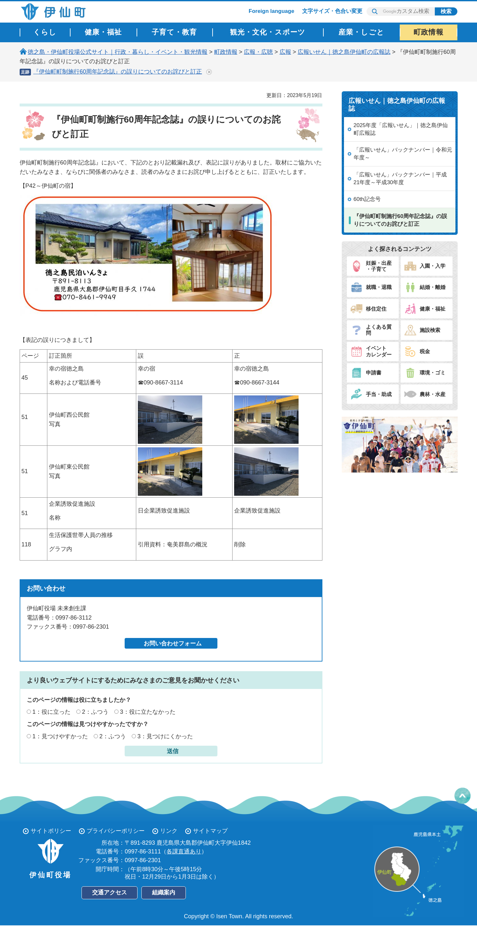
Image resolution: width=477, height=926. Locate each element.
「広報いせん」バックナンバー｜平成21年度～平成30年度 (400, 178)
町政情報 (225, 52)
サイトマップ (210, 831)
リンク (168, 831)
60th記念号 (367, 199)
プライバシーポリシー (116, 831)
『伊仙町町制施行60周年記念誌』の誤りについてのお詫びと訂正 (117, 71)
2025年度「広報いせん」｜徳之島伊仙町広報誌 (401, 129)
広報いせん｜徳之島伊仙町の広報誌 (344, 52)
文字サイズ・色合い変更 (332, 11)
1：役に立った (52, 712)
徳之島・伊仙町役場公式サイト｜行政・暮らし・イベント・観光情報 (117, 52)
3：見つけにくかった (165, 736)
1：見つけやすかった (60, 736)
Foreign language (271, 11)
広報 (285, 52)
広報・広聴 (258, 52)
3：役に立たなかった (148, 712)
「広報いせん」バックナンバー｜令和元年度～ (403, 154)
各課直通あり (184, 851)
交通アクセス (109, 892)
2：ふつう (95, 712)
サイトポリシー (51, 831)
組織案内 (163, 892)
